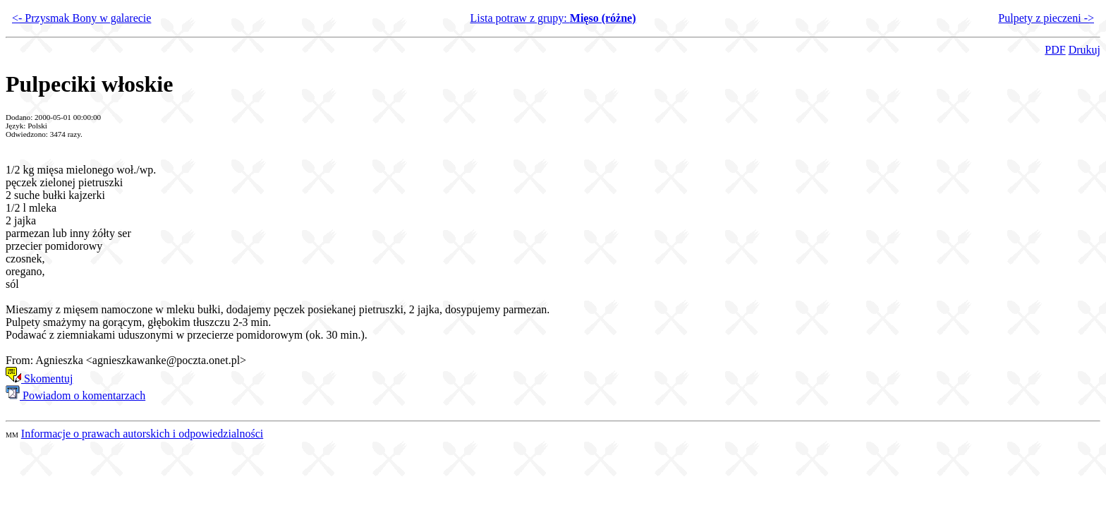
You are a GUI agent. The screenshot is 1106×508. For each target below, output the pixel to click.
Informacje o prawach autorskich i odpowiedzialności (142, 434)
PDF (1055, 50)
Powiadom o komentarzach (75, 395)
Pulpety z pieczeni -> (1046, 18)
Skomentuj (39, 379)
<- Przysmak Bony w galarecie (81, 18)
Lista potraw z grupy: (553, 18)
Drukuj (1084, 50)
